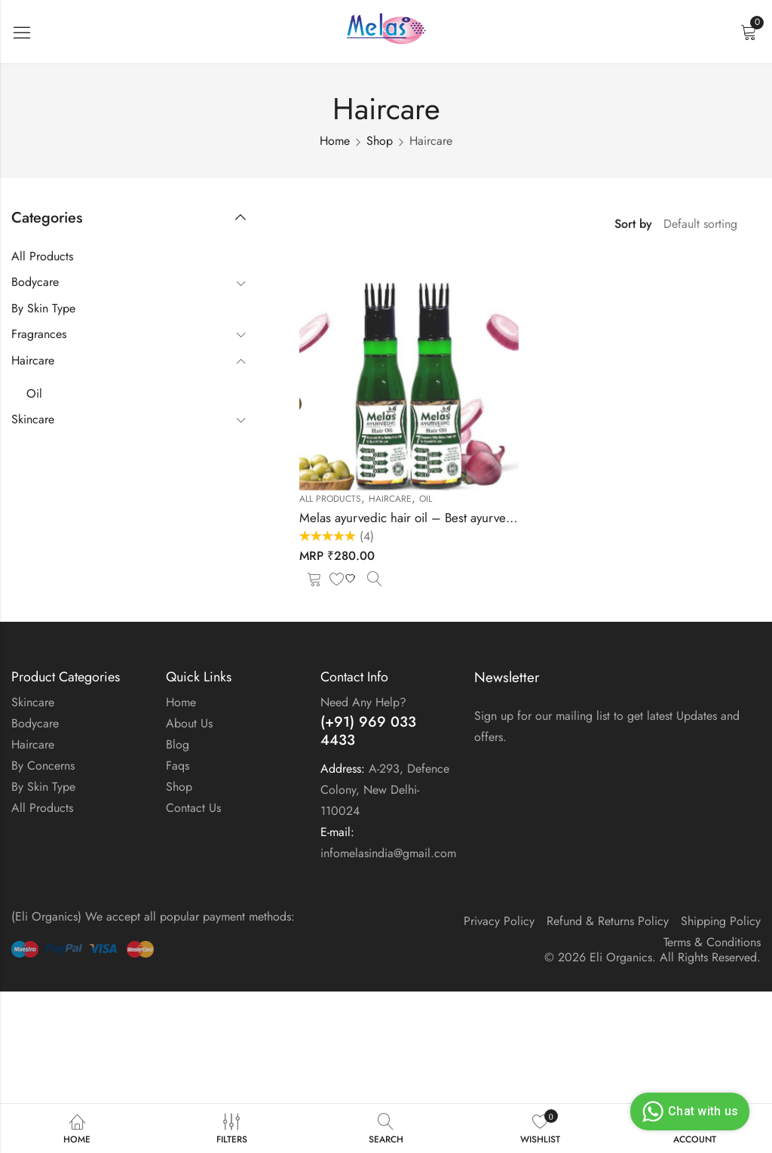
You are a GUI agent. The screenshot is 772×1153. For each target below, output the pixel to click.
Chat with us (688, 1111)
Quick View (375, 578)
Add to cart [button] (314, 578)
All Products (330, 499)
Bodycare (35, 282)
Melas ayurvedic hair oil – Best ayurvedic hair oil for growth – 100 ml (489, 518)
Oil (425, 499)
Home (335, 140)
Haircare (390, 499)
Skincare (32, 419)
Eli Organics (621, 957)
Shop (379, 140)
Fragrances (38, 334)
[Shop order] (706, 224)
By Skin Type (43, 308)
